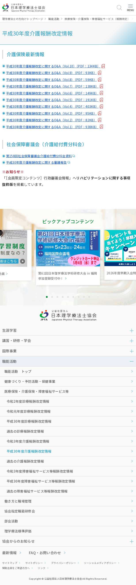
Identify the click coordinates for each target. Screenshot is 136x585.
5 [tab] (68, 297)
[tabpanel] (68, 257)
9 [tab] (89, 297)
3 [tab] (57, 297)
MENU (130, 8)
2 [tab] (52, 297)
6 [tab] (73, 297)
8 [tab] (84, 297)
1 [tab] (47, 297)
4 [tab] (63, 297)
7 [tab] (78, 297)
